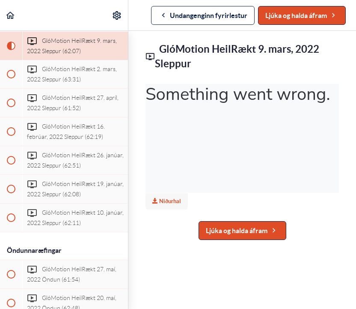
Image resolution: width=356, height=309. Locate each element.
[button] (10, 15)
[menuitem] (117, 15)
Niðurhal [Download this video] (166, 201)
